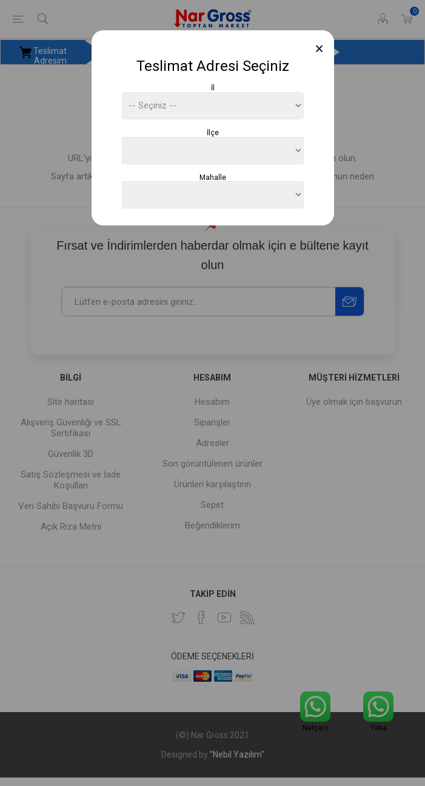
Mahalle (212, 177)
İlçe (213, 132)
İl (213, 88)
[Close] (319, 48)
